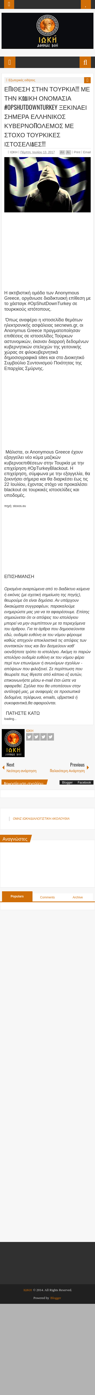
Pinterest (50, 737)
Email (86, 152)
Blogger (67, 782)
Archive (78, 897)
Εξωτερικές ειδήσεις (22, 80)
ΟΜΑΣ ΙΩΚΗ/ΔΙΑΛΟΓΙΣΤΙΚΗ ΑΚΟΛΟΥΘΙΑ (41, 818)
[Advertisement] (47, 249)
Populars (17, 896)
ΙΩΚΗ (14, 152)
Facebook (29, 737)
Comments (47, 897)
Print (76, 152)
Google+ (43, 737)
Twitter (36, 737)
